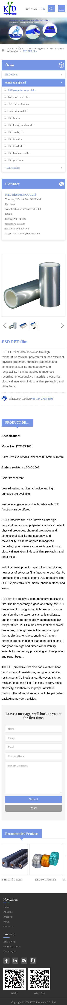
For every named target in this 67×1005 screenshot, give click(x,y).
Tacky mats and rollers (19, 97)
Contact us (8, 926)
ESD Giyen (11, 74)
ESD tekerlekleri (16, 146)
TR (43, 8)
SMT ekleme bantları (18, 104)
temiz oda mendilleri (18, 111)
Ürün (21, 48)
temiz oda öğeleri (36, 48)
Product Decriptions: (19, 422)
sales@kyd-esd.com (15, 223)
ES (35, 8)
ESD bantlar (14, 118)
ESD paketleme (15, 160)
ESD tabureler (15, 139)
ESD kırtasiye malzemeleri (21, 125)
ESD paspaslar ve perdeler (22, 90)
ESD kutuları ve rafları (19, 153)
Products (7, 917)
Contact (12, 184)
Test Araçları (12, 167)
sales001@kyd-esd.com (17, 228)
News (6, 921)
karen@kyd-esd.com (15, 218)
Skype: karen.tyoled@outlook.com (22, 233)
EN (27, 8)
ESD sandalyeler (16, 132)
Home (11, 48)
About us (7, 912)
